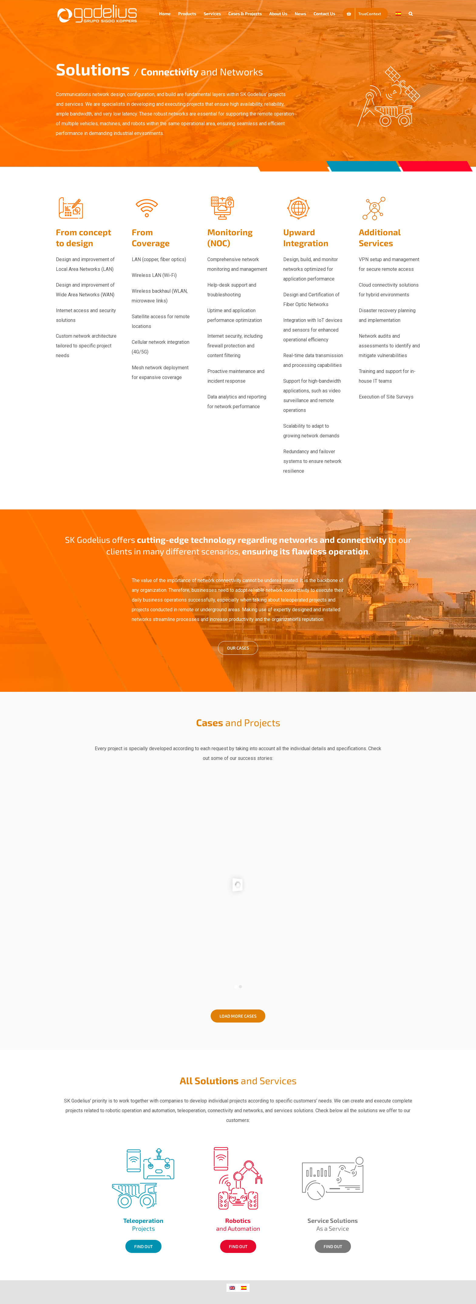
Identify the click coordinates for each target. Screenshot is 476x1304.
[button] (411, 13)
